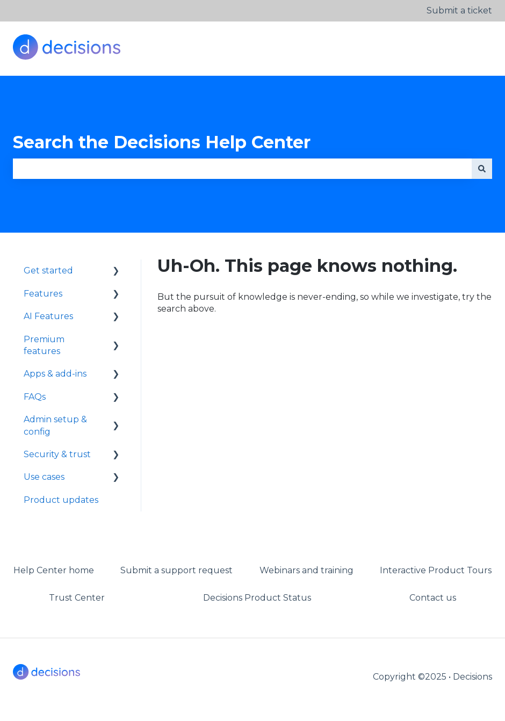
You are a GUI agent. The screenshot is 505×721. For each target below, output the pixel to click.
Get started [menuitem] (48, 270)
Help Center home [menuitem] (53, 570)
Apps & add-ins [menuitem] (55, 374)
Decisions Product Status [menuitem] (257, 598)
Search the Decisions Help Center (162, 142)
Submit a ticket (459, 10)
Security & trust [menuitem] (57, 454)
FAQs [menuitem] (35, 397)
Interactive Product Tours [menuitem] (436, 570)
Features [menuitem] (43, 294)
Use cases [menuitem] (44, 477)
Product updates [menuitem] (61, 500)
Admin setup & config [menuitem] (55, 425)
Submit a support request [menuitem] (176, 570)
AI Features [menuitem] (48, 316)
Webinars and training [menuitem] (306, 570)
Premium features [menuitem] (44, 345)
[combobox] (242, 168)
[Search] (482, 168)
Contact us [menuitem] (432, 598)
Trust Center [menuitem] (77, 598)
